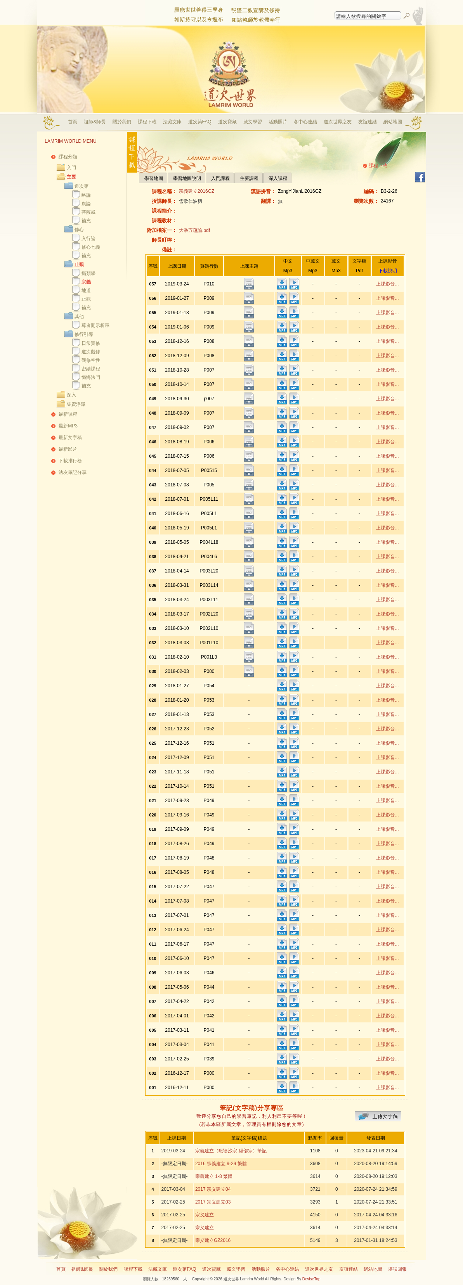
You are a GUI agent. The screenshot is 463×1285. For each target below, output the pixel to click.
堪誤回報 (397, 1269)
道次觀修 (91, 352)
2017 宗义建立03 (213, 1202)
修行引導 (84, 334)
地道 (86, 290)
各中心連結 (305, 122)
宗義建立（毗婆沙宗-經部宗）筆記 (231, 1151)
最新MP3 (68, 426)
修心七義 (91, 247)
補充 (86, 220)
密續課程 (91, 369)
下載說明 (387, 270)
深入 (71, 395)
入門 (71, 167)
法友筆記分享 (73, 472)
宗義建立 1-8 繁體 (213, 1176)
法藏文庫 (172, 122)
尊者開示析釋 (95, 325)
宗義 (86, 282)
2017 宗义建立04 (213, 1189)
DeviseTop (311, 1279)
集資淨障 (76, 404)
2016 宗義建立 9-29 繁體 (221, 1163)
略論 (86, 195)
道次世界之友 (338, 122)
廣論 (86, 203)
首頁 (72, 122)
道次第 (81, 186)
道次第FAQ (200, 122)
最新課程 (68, 414)
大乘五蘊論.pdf (194, 230)
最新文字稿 (70, 437)
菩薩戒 (88, 212)
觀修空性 (91, 360)
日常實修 (91, 343)
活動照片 (278, 122)
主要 (71, 177)
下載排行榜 (70, 460)
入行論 (88, 238)
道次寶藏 (227, 122)
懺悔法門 (91, 377)
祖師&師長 (95, 122)
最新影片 (68, 449)
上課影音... (387, 284)
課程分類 (68, 156)
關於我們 (122, 122)
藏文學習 (252, 122)
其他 (79, 316)
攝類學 (88, 273)
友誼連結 (367, 122)
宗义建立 (204, 1215)
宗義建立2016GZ (196, 191)
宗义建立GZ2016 (213, 1240)
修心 (79, 229)
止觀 (79, 264)
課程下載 (147, 122)
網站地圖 (392, 122)
